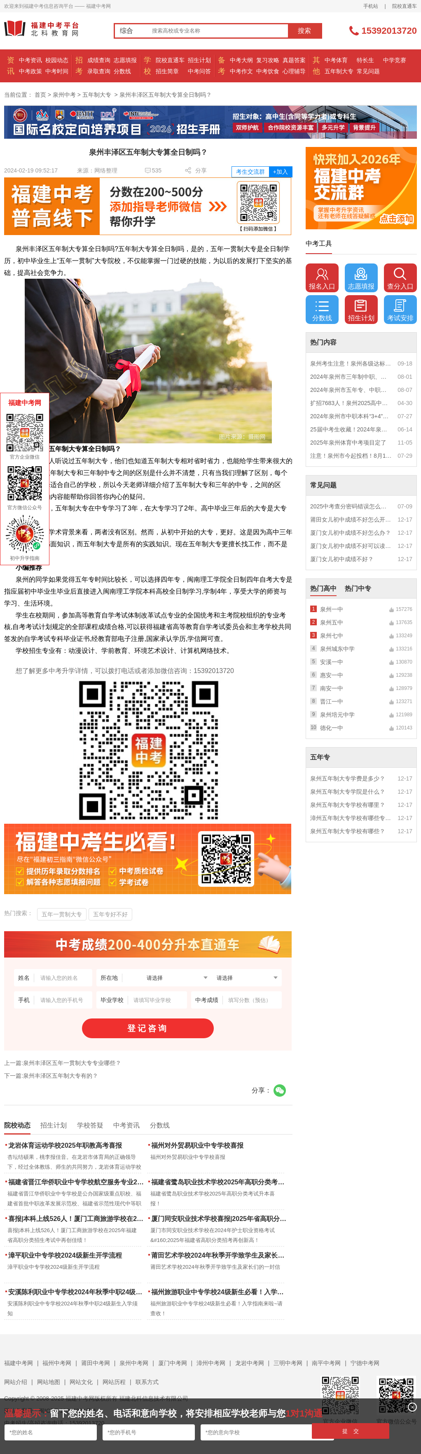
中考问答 (199, 71)
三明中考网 (288, 1363)
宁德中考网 (365, 1363)
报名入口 (322, 279)
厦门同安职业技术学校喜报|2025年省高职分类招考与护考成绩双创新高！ (219, 1218)
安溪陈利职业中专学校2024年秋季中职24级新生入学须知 (76, 1292)
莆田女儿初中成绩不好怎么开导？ (351, 519)
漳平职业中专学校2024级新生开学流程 (65, 1255)
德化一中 (331, 728)
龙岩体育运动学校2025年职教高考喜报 (65, 1145)
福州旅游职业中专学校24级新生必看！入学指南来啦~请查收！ (219, 1292)
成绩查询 (98, 60)
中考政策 (30, 71)
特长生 (365, 60)
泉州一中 (331, 609)
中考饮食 (267, 71)
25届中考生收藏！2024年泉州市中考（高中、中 (351, 429)
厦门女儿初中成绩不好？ (342, 559)
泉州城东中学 (337, 648)
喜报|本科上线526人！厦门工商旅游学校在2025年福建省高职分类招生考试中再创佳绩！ (76, 1218)
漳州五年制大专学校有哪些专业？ (351, 818)
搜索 (304, 30)
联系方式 (147, 1382)
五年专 (320, 757)
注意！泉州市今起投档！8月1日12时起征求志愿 (351, 455)
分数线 (122, 71)
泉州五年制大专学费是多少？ (347, 778)
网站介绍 (15, 1382)
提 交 (350, 1431)
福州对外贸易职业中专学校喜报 (197, 1145)
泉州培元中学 (337, 714)
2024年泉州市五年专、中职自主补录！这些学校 (351, 390)
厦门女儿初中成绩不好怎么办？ (350, 532)
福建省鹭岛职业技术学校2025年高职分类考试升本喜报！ (219, 1182)
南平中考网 (326, 1363)
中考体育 (336, 60)
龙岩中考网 (249, 1363)
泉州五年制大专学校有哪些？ (347, 831)
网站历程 (114, 1382)
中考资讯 (30, 60)
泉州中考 (64, 94)
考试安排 (400, 310)
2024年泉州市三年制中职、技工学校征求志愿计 (351, 376)
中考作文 (241, 71)
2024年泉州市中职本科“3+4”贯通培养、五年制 (351, 416)
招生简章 (167, 71)
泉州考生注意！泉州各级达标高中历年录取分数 (351, 363)
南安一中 (331, 688)
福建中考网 (18, 1363)
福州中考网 (56, 1363)
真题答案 (294, 60)
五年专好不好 (110, 914)
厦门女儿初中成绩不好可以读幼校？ (351, 546)
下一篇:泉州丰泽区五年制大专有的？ (51, 1075)
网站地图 (48, 1382)
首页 (40, 94)
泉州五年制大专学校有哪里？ (347, 805)
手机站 (370, 6)
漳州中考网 (210, 1363)
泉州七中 (331, 635)
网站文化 (81, 1382)
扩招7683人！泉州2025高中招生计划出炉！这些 (351, 403)
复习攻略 (267, 60)
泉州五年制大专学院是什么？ (347, 791)
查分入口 (400, 279)
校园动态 (56, 60)
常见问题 (368, 71)
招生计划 (199, 60)
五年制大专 (339, 71)
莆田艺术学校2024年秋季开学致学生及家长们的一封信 (219, 1255)
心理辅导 (294, 71)
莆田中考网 (95, 1363)
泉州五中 (331, 622)
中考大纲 (241, 60)
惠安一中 (331, 675)
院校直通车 (404, 6)
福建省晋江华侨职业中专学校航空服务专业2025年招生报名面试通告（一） (76, 1182)
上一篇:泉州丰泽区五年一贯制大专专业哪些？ (62, 1063)
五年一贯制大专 (62, 914)
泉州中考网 (133, 1363)
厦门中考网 (172, 1363)
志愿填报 (125, 60)
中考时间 (56, 71)
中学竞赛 (394, 60)
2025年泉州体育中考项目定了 (348, 442)
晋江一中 (331, 701)
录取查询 (98, 71)
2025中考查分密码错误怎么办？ (351, 506)
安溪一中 (331, 662)
